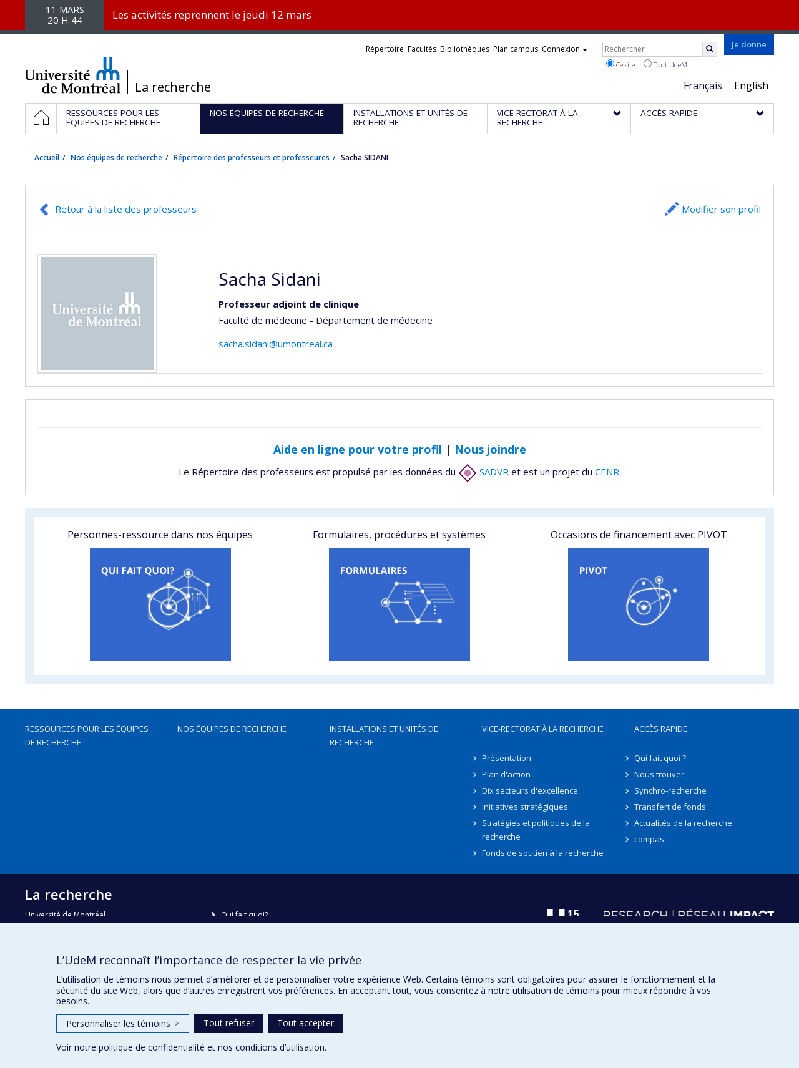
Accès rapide (660, 728)
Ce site (620, 64)
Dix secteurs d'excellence (530, 790)
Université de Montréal (72, 75)
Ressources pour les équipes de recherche (87, 735)
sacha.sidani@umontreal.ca (275, 343)
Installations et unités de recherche (384, 735)
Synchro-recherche (670, 790)
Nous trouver (659, 774)
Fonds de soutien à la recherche (543, 852)
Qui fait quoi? (244, 915)
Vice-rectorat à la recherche (543, 728)
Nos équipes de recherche (116, 157)
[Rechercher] (709, 49)
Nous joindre (490, 449)
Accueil (46, 157)
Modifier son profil (721, 209)
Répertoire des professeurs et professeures (252, 157)
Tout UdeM (665, 64)
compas (649, 839)
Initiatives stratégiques (525, 806)
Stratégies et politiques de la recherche (536, 829)
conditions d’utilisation (280, 1047)
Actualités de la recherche (683, 822)
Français (703, 85)
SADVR (483, 471)
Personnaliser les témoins (122, 1023)
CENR (607, 471)
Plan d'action (506, 774)
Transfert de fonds (670, 806)
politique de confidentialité (152, 1047)
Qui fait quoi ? (660, 758)
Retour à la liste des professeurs (126, 209)
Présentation (506, 758)
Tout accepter (305, 1023)
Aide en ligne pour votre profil (357, 449)
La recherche (173, 87)
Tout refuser (228, 1023)
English (751, 85)
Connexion (564, 49)
